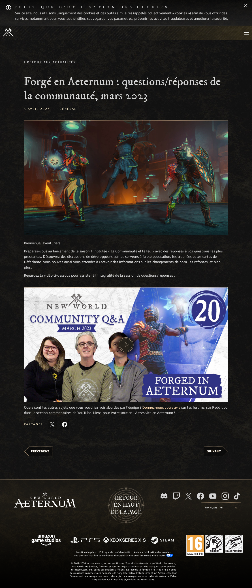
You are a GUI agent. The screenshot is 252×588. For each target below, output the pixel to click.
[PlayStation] (85, 540)
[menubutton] (246, 32)
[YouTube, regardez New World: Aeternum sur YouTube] (212, 496)
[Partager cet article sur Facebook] (64, 424)
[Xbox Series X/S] (124, 540)
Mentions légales (86, 552)
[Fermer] (246, 6)
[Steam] (163, 540)
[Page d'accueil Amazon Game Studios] (46, 541)
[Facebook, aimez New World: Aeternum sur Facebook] (200, 496)
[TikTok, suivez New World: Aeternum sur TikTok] (237, 496)
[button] (126, 177)
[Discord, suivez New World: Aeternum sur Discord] (164, 496)
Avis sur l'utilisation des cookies (152, 552)
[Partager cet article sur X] (52, 424)
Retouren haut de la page (126, 505)
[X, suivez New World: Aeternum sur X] (188, 496)
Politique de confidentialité (114, 552)
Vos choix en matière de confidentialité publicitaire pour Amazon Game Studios (123, 555)
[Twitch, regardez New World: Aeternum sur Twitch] (176, 496)
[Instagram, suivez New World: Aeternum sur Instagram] (225, 496)
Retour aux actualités (51, 62)
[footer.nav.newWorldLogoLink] (45, 500)
